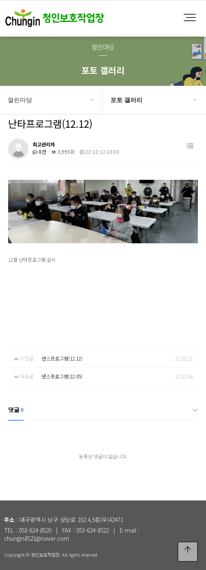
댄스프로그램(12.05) (62, 376)
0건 (39, 151)
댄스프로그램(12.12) (62, 358)
